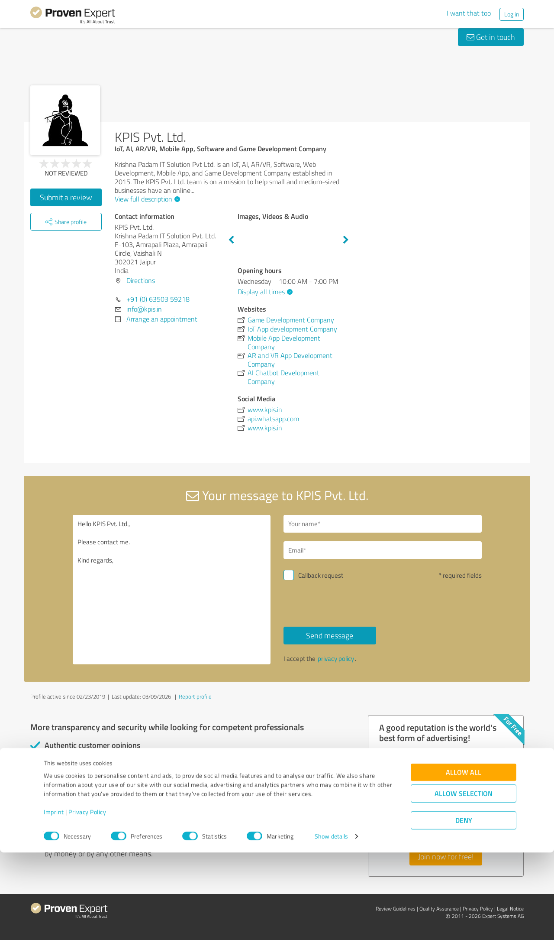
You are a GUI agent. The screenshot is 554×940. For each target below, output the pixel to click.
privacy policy (336, 658)
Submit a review (66, 197)
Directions (140, 280)
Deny (463, 908)
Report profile (195, 696)
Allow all (463, 860)
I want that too (469, 13)
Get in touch (491, 37)
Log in (511, 14)
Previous (231, 240)
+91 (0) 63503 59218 (158, 299)
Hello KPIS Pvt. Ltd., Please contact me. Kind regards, (172, 589)
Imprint (54, 899)
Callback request (320, 575)
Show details (331, 924)
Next (345, 240)
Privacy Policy (87, 899)
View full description (146, 199)
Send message (329, 635)
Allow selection (464, 881)
